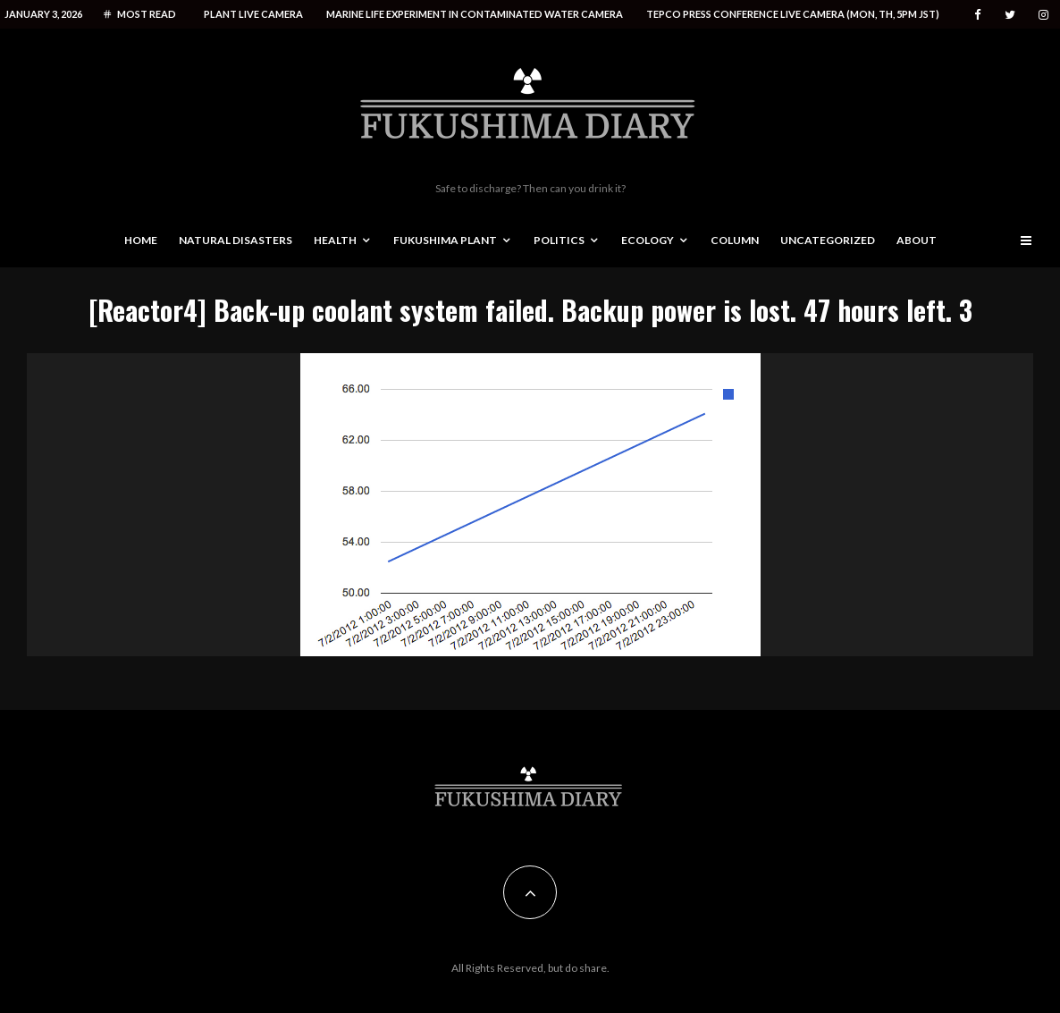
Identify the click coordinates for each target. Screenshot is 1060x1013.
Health (335, 240)
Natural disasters (235, 240)
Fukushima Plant (445, 240)
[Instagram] (1043, 15)
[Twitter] (1010, 15)
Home (140, 240)
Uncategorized (827, 240)
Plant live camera (253, 14)
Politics (559, 240)
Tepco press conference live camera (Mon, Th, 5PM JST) (792, 14)
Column (735, 240)
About (916, 240)
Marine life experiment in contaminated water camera (474, 14)
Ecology (647, 240)
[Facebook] (978, 15)
